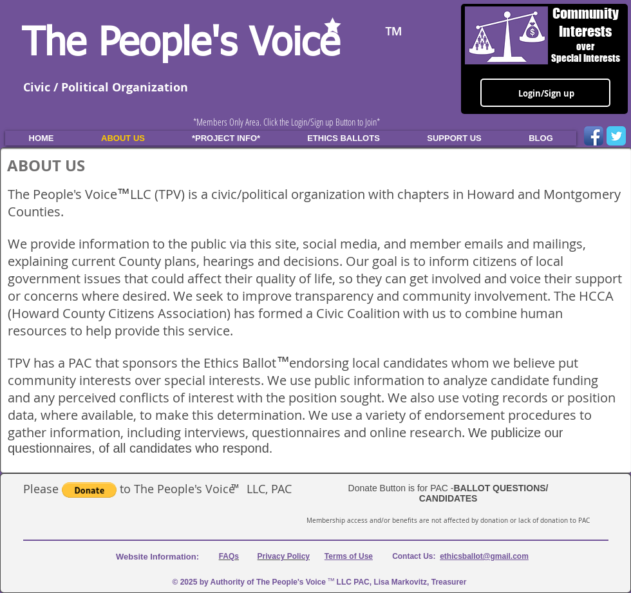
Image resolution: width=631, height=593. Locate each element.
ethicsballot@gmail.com (484, 556)
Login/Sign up (546, 93)
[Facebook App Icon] (593, 136)
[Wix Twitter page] (616, 136)
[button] (89, 490)
